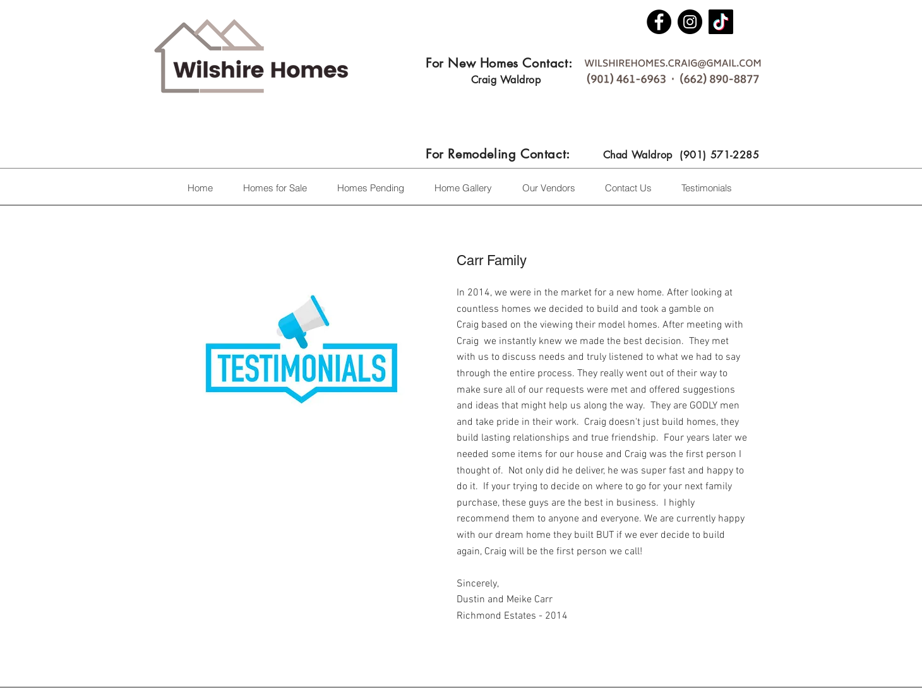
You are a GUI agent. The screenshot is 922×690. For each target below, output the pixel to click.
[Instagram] (690, 21)
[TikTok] (721, 21)
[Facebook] (659, 21)
